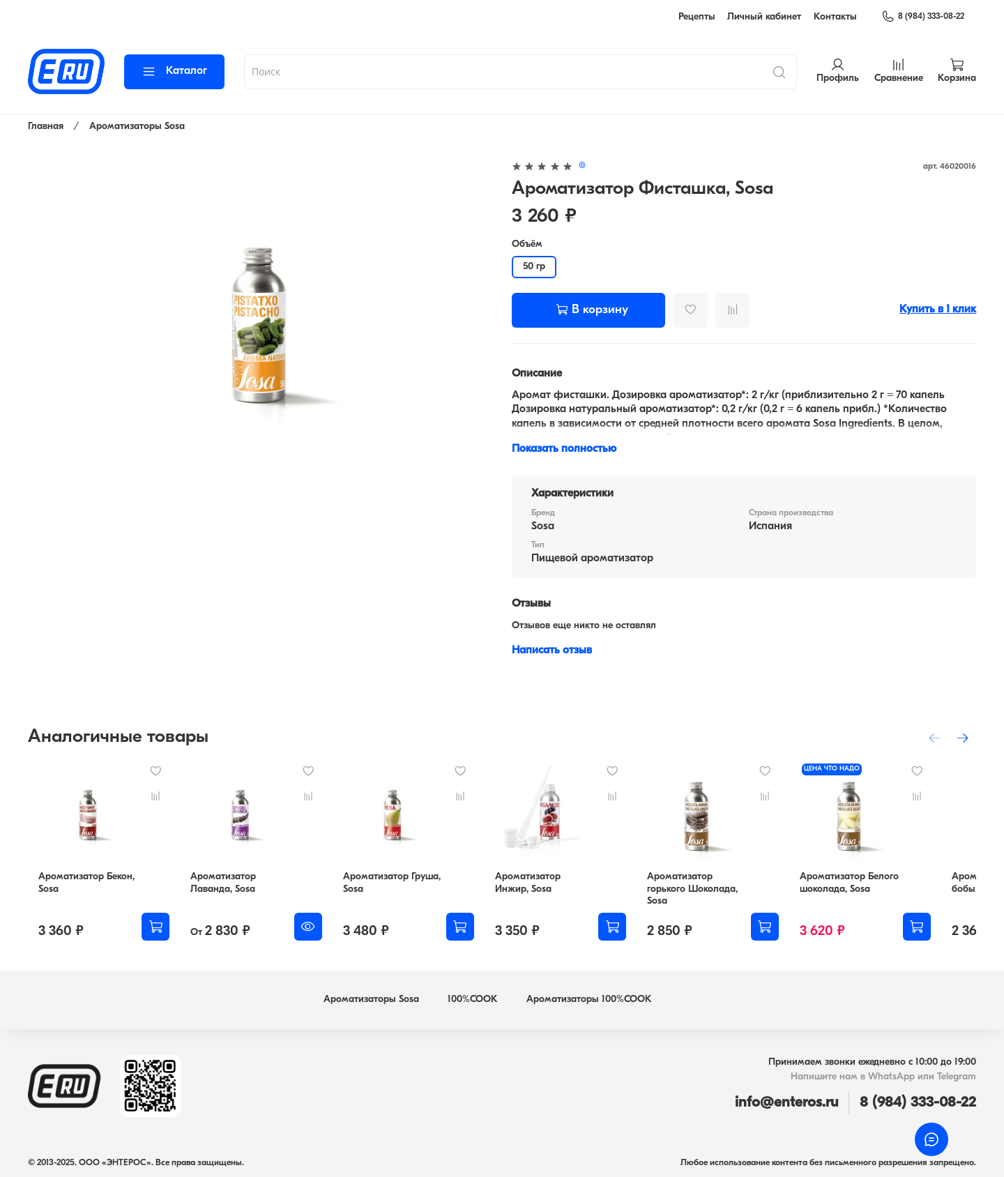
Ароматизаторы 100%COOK (589, 997)
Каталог (174, 71)
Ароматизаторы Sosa (137, 126)
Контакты (835, 17)
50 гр (534, 266)
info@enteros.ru (786, 1100)
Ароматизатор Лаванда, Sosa (222, 892)
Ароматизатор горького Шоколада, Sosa (727, 892)
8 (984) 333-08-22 (922, 16)
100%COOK (473, 997)
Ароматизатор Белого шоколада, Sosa (884, 892)
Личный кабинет (764, 17)
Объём (527, 244)
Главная (45, 126)
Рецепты (696, 17)
